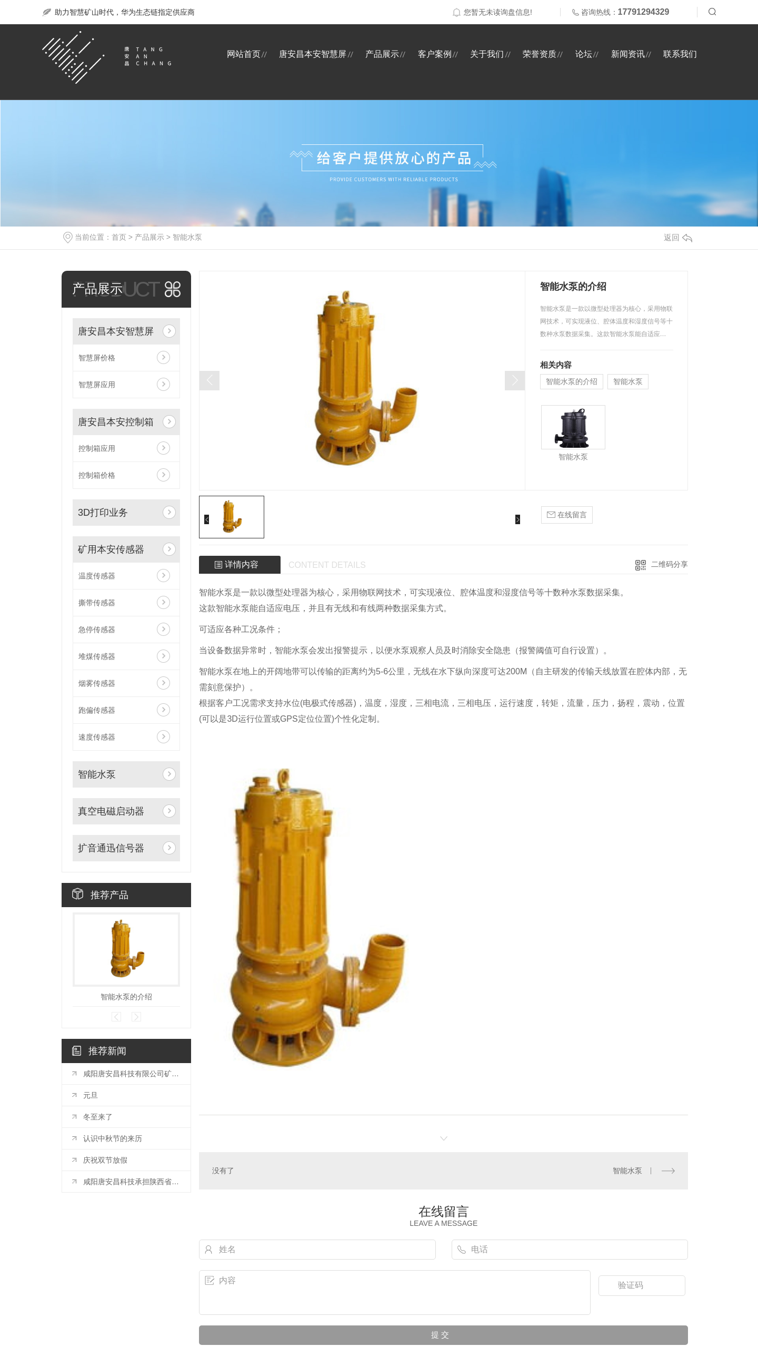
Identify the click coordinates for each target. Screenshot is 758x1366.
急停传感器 (96, 629)
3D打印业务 (103, 512)
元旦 (90, 1095)
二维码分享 (669, 564)
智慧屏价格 (96, 357)
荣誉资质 (539, 54)
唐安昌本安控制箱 (116, 422)
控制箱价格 (96, 475)
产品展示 (382, 54)
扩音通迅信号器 (111, 848)
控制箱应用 (96, 448)
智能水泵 (187, 237)
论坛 (583, 54)
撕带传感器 (96, 602)
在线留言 (567, 514)
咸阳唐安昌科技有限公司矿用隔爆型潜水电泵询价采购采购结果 (131, 1073)
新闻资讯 (628, 54)
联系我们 (680, 54)
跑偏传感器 (96, 710)
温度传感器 (96, 576)
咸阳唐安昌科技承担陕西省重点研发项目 (131, 1181)
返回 (678, 237)
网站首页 (244, 54)
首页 (119, 237)
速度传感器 (96, 737)
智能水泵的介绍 (126, 996)
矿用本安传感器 (111, 549)
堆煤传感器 (96, 656)
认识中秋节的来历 (112, 1138)
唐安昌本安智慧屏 (312, 54)
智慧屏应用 (96, 384)
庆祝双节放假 (105, 1160)
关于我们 (487, 54)
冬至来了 (98, 1117)
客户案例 (435, 54)
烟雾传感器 (96, 683)
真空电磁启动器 (111, 811)
